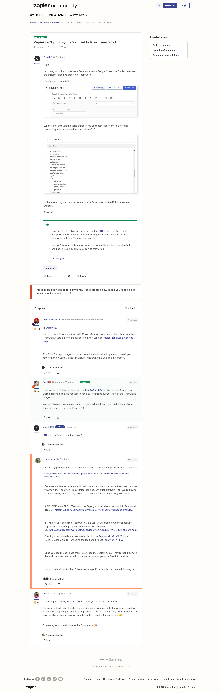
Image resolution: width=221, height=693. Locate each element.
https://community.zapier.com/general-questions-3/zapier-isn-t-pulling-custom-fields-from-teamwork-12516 (87, 475)
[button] (170, 5)
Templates (168, 679)
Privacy (191, 687)
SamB (46, 382)
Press (131, 679)
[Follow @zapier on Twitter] (55, 679)
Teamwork (50, 267)
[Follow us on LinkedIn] (43, 679)
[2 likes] (55, 578)
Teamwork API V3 (109, 536)
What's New (79, 15)
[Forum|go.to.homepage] (54, 5)
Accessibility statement (121, 666)
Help (97, 679)
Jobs (141, 679)
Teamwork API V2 (113, 539)
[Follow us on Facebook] (37, 679)
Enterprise (153, 679)
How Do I (57, 22)
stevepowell (50, 459)
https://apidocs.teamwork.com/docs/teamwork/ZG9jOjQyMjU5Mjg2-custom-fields (93, 529)
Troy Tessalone (50, 319)
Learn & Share (57, 15)
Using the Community (163, 50)
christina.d (48, 593)
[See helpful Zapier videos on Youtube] (60, 679)
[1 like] (52, 367)
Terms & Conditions (99, 666)
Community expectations (165, 55)
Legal (182, 687)
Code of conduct (161, 45)
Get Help (37, 15)
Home (33, 22)
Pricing (88, 679)
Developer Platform (114, 679)
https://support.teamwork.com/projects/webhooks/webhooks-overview (94, 509)
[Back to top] (215, 662)
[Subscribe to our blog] (49, 679)
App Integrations (186, 679)
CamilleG (48, 57)
